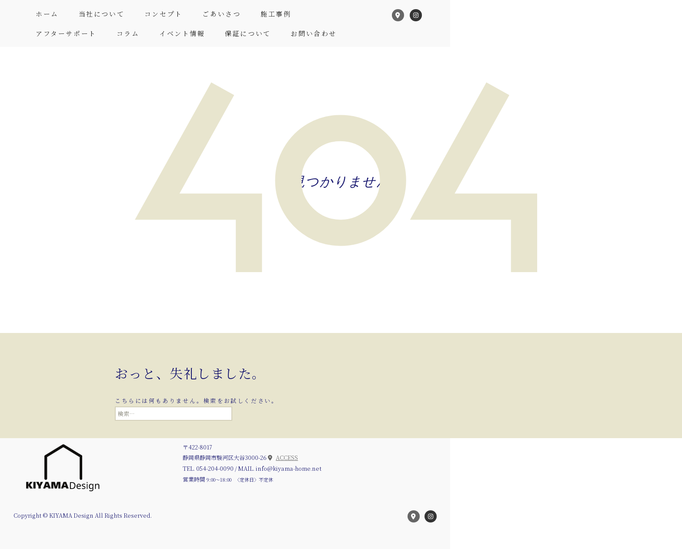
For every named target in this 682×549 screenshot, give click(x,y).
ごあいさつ (221, 13)
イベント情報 (182, 33)
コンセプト (163, 13)
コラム (128, 33)
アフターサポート (66, 33)
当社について (102, 13)
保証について (248, 33)
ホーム (47, 13)
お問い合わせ (314, 33)
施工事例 (276, 13)
